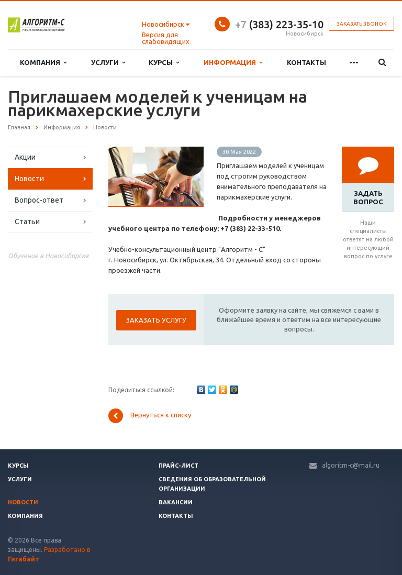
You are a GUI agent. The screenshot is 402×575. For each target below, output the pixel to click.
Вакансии (176, 502)
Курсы (164, 63)
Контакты (306, 62)
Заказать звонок (361, 24)
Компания (43, 63)
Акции (25, 157)
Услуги (108, 63)
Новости (29, 178)
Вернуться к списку (149, 415)
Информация (233, 63)
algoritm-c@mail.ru (350, 465)
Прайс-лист (178, 465)
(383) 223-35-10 (279, 24)
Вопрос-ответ (39, 200)
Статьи (27, 221)
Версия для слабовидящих (165, 38)
